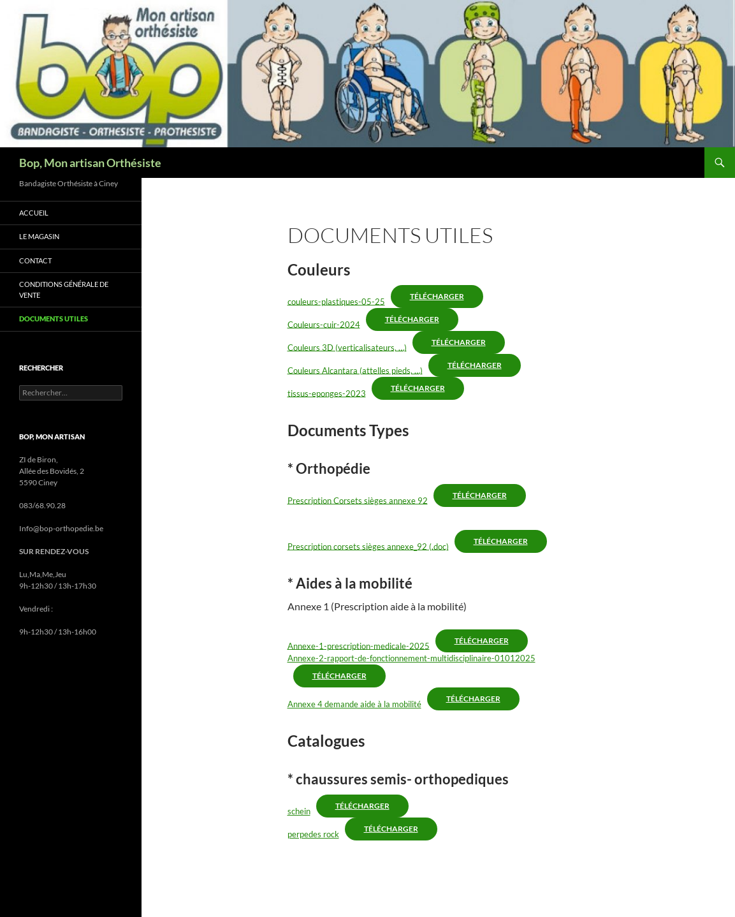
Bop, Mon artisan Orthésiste (90, 163)
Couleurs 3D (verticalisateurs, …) (347, 347)
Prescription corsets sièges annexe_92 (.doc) (368, 546)
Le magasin (39, 236)
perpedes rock (313, 834)
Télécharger (437, 296)
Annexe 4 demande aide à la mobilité (354, 704)
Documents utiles (53, 318)
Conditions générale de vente (63, 289)
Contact (35, 260)
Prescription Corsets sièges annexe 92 (357, 500)
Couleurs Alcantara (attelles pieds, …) (355, 370)
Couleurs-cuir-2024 (323, 324)
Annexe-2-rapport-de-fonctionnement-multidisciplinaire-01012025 (411, 658)
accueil (33, 213)
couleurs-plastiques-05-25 (336, 301)
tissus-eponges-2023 (326, 393)
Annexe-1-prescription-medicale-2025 (358, 645)
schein (298, 811)
